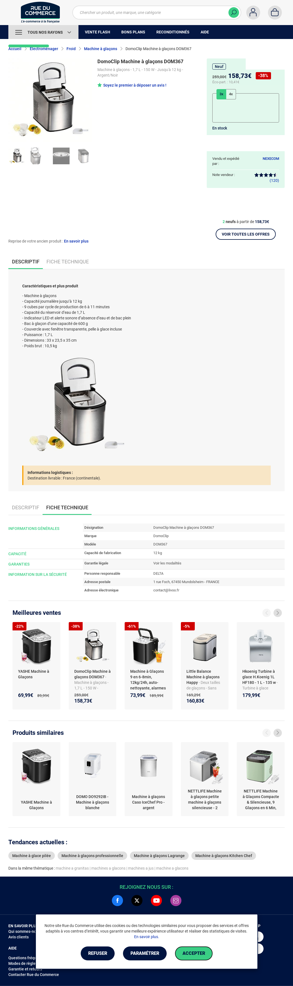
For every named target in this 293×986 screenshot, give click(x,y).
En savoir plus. (146, 936)
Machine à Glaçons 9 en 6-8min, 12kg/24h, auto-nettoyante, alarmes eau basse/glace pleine (148, 685)
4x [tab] (231, 94)
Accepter (194, 953)
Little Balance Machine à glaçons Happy (203, 677)
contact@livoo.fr (166, 590)
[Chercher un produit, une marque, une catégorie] (157, 12)
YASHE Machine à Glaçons (33, 674)
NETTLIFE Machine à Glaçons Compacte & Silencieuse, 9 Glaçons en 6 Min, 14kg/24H (261, 800)
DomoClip (161, 536)
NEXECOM (271, 158)
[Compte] (253, 12)
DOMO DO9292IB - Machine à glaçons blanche (92, 802)
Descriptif (25, 507)
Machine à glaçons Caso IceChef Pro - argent (148, 802)
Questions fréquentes (27, 958)
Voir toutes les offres (246, 234)
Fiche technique (67, 262)
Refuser (97, 953)
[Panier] (275, 12)
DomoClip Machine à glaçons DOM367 (92, 674)
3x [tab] (221, 94)
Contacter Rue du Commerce (33, 974)
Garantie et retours (25, 969)
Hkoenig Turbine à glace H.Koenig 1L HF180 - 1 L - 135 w (259, 677)
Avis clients (18, 937)
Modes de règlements (27, 963)
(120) (266, 178)
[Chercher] (233, 12)
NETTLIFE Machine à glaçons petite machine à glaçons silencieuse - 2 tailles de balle (205, 800)
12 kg (157, 553)
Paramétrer (145, 953)
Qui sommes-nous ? (25, 931)
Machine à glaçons (100, 49)
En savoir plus (76, 241)
